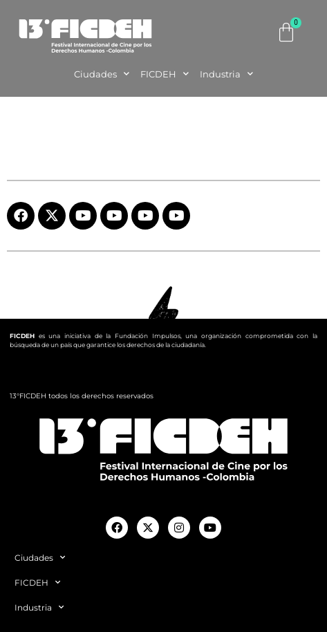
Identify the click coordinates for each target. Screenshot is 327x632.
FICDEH (164, 74)
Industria (226, 74)
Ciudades (101, 74)
